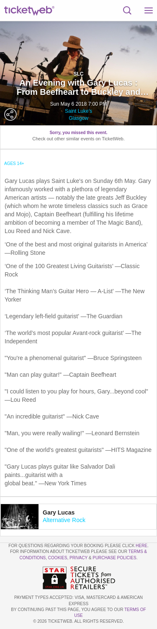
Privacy (78, 557)
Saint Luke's (78, 111)
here (141, 545)
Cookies (57, 557)
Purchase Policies (114, 557)
